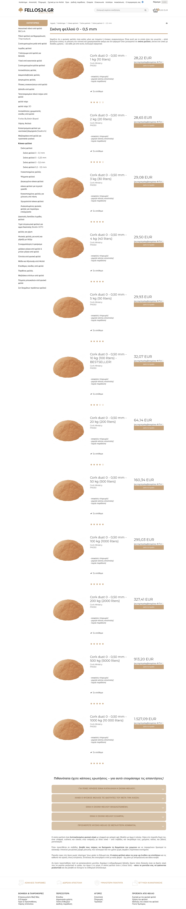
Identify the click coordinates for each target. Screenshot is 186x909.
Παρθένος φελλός (25, 271)
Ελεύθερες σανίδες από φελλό (30, 266)
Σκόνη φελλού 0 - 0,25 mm (34, 158)
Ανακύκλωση (119, 2)
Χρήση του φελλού (140, 899)
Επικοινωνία (99, 2)
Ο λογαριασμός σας (133, 2)
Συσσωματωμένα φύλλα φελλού (31, 65)
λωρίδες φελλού (25, 48)
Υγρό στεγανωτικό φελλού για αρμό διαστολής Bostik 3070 (30, 225)
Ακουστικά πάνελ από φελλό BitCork (30, 29)
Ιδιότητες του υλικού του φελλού (145, 902)
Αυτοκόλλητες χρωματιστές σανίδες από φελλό (29, 112)
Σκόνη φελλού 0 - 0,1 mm (34, 153)
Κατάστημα (23, 2)
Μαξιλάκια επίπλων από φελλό (31, 275)
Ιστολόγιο (109, 2)
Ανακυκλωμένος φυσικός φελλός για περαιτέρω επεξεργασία (31, 209)
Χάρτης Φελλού (24, 123)
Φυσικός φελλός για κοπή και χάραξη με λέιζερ (30, 238)
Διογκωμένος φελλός (27, 80)
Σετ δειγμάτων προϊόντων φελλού (32, 288)
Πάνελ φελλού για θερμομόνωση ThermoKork (31, 37)
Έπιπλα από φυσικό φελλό (29, 256)
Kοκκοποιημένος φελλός (31, 172)
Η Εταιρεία (22, 899)
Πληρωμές (42, 2)
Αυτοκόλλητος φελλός (27, 70)
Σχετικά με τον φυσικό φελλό (144, 897)
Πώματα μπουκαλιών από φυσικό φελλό (32, 281)
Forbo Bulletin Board (28, 119)
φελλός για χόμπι (25, 232)
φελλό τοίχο (23, 101)
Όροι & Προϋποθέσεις (27, 902)
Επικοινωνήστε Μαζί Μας (28, 897)
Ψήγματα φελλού (28, 177)
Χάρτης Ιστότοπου (25, 904)
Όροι (67, 2)
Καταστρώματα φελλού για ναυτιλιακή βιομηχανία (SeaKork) (32, 129)
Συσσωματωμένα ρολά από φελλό (32, 44)
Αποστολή (33, 2)
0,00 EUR (160, 10)
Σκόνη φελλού (26, 148)
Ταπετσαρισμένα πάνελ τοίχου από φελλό (32, 95)
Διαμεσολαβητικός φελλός (29, 75)
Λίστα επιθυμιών (63, 902)
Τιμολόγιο (98, 902)
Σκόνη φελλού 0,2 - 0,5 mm (35, 167)
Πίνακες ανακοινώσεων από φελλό (32, 84)
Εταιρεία (90, 2)
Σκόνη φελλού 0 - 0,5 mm (34, 162)
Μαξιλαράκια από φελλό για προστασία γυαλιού (29, 137)
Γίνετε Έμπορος (138, 904)
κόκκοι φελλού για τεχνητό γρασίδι (31, 187)
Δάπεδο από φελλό (26, 89)
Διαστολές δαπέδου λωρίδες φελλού (30, 218)
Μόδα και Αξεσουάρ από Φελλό (31, 261)
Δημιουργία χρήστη (64, 899)
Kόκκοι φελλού (25, 143)
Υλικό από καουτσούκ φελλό (30, 61)
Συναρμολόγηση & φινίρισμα (30, 244)
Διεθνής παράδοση (78, 2)
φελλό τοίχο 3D (24, 106)
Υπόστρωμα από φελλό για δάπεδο (29, 54)
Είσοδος (59, 897)
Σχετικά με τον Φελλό (56, 2)
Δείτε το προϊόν (148, 66)
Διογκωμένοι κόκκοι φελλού (32, 181)
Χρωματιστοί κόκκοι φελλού (32, 201)
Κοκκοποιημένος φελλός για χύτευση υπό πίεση (32, 195)
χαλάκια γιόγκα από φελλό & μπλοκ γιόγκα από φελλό (30, 250)
